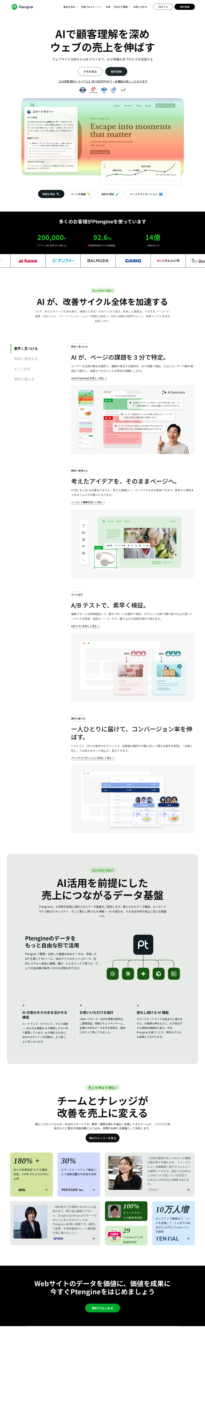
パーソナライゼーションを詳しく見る (91, 758)
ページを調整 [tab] (81, 194)
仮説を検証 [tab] (110, 194)
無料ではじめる (102, 1308)
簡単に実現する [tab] (26, 359)
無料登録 (184, 6)
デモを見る (90, 71)
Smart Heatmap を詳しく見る (87, 378)
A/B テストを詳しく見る (84, 626)
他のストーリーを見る (102, 1138)
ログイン (163, 6)
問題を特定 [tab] (51, 194)
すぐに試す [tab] (22, 369)
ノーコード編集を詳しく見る (86, 502)
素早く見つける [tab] (26, 348)
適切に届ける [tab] (24, 379)
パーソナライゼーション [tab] (146, 193)
